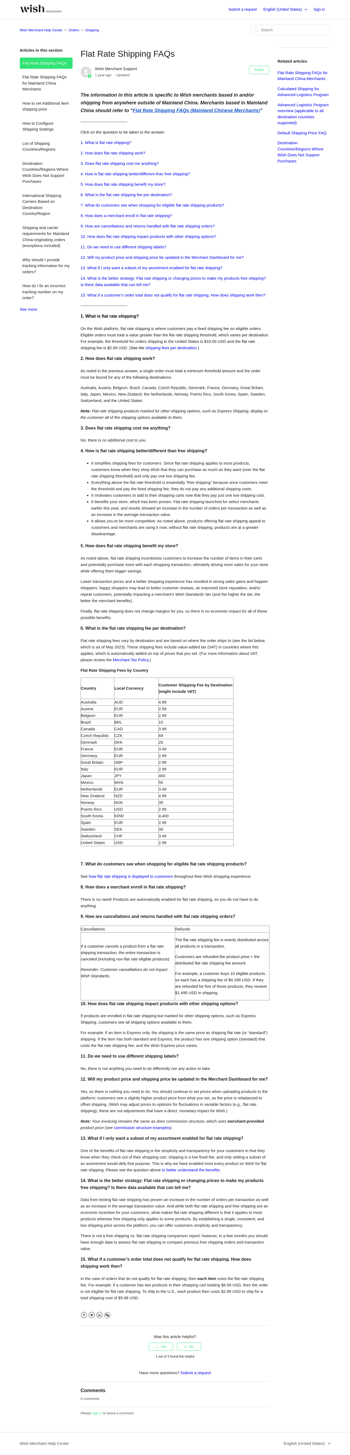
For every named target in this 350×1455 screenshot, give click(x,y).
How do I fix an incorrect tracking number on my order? (44, 291)
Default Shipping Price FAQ (301, 133)
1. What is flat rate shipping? (106, 142)
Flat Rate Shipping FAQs (44, 63)
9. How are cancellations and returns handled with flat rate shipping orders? (148, 226)
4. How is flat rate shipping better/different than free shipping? (135, 174)
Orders (74, 30)
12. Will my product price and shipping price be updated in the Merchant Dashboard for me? (163, 257)
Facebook (84, 1315)
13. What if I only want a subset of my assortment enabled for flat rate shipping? (151, 267)
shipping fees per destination (171, 347)
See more (28, 309)
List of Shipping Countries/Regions (38, 146)
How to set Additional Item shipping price (45, 106)
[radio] (161, 1347)
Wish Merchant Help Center (41, 30)
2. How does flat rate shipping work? (113, 153)
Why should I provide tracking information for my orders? (46, 265)
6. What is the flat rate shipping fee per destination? (126, 194)
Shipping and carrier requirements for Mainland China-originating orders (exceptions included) (45, 236)
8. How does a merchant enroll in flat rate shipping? (126, 215)
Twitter (91, 1315)
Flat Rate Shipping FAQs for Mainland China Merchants (44, 83)
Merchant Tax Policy (131, 660)
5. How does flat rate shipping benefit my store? (123, 184)
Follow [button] (259, 70)
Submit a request (242, 9)
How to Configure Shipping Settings (38, 126)
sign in (97, 1413)
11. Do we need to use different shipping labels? (123, 247)
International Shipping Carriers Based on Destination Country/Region (41, 204)
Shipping (92, 30)
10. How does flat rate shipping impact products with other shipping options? (148, 236)
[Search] (290, 30)
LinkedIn (99, 1315)
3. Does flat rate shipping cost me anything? (120, 163)
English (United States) (283, 9)
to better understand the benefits (191, 1170)
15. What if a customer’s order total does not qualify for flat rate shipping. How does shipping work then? (173, 295)
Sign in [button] (319, 9)
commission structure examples (142, 1127)
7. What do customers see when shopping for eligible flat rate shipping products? (152, 205)
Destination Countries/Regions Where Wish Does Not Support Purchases (45, 172)
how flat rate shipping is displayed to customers (131, 876)
